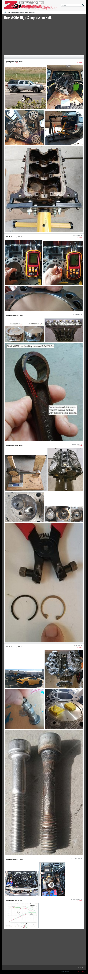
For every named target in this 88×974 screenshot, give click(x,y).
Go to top (81, 967)
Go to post (79, 62)
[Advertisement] (44, 37)
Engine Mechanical (30, 12)
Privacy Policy (81, 971)
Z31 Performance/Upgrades (15, 12)
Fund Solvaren (17, 63)
